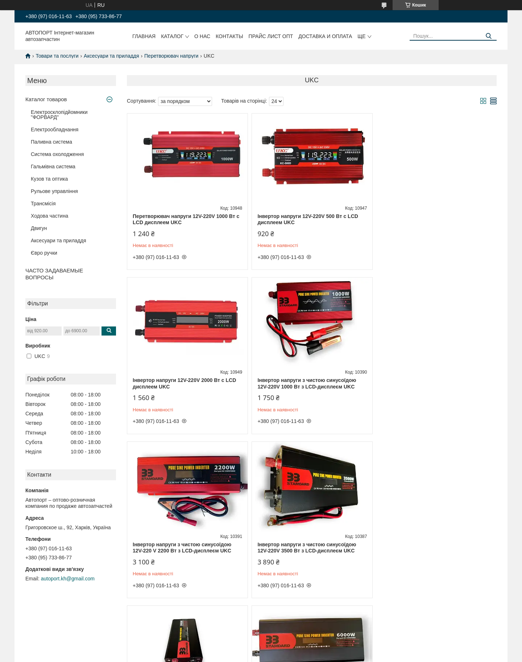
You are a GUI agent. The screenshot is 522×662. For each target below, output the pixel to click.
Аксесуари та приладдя (111, 55)
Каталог (172, 36)
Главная (144, 36)
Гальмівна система (53, 166)
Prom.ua (295, 648)
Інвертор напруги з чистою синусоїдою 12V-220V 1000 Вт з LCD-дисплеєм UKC (182, 383)
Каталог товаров (46, 99)
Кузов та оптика (49, 179)
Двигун (39, 228)
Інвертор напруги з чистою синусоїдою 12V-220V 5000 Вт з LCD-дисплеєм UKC (182, 548)
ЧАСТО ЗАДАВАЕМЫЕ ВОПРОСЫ (54, 273)
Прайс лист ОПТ (271, 36)
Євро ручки (44, 253)
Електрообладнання (54, 129)
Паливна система (51, 142)
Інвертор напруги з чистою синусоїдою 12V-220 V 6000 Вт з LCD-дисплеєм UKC (306, 548)
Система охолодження (57, 154)
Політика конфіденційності (358, 655)
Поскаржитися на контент (302, 655)
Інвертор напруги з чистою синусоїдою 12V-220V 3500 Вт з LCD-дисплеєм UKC (431, 383)
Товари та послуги (57, 55)
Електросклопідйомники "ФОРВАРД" (59, 114)
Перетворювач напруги (171, 55)
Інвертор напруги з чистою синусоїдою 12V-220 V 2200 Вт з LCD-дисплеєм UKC (306, 383)
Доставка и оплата (325, 36)
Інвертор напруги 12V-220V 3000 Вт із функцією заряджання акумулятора (428, 548)
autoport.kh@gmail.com (68, 578)
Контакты (229, 36)
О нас (202, 36)
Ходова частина (49, 216)
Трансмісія (43, 203)
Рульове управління (54, 191)
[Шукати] (488, 36)
